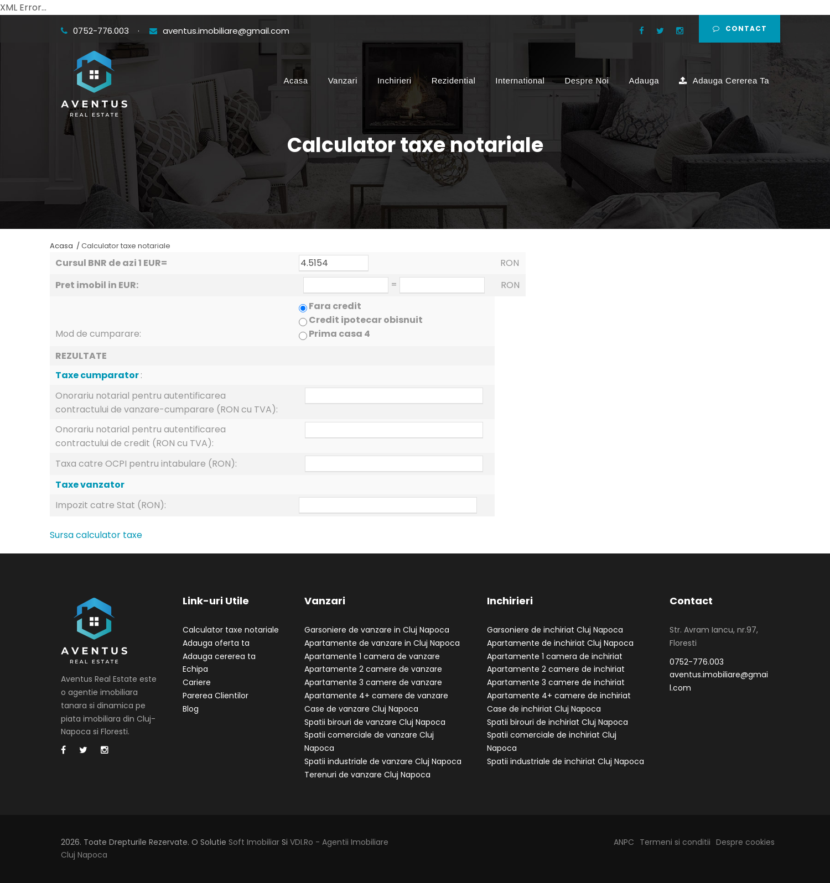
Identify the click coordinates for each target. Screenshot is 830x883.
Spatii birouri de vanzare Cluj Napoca (374, 722)
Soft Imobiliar (254, 842)
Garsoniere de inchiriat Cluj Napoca (555, 629)
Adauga (644, 80)
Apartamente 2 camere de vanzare (373, 669)
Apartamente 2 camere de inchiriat (556, 669)
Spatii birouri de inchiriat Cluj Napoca (557, 722)
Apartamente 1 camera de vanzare (372, 656)
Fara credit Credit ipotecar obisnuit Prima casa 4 (361, 320)
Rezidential (454, 80)
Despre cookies (745, 842)
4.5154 (334, 263)
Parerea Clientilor (215, 695)
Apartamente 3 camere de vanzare (373, 682)
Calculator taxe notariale (231, 629)
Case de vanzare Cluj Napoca (361, 708)
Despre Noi (586, 80)
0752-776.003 (96, 30)
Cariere (197, 682)
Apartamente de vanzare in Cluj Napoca (382, 643)
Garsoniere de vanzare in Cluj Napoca (376, 629)
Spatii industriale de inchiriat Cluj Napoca (565, 761)
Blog (191, 708)
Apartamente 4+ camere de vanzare (376, 695)
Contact (740, 28)
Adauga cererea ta (219, 656)
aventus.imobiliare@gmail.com (219, 30)
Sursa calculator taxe (96, 535)
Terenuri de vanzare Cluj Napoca (367, 774)
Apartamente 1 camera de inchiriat (554, 656)
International (519, 80)
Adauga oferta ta (216, 643)
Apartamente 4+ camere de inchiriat (559, 695)
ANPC (624, 842)
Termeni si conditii (675, 842)
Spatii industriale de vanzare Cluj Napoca (382, 761)
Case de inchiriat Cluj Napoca (544, 708)
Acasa (296, 80)
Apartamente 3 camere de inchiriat (556, 682)
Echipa (195, 669)
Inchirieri (394, 80)
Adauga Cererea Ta (724, 80)
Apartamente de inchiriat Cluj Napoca (560, 643)
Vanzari (342, 80)
